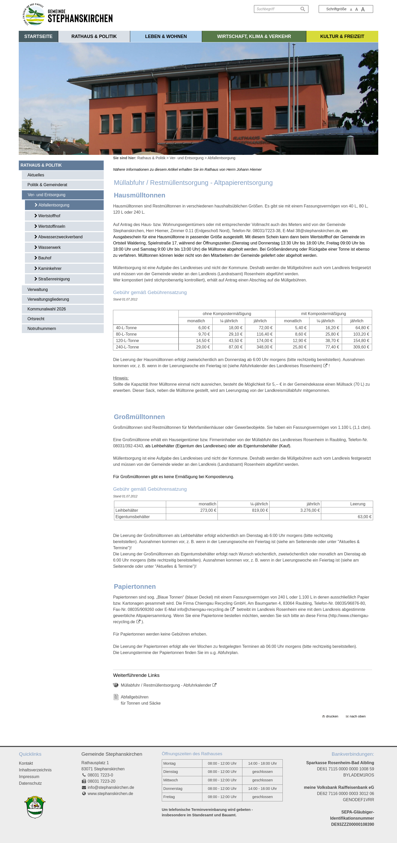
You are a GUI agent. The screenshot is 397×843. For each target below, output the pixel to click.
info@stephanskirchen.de (111, 787)
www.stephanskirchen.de (110, 793)
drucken (332, 716)
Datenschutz (30, 783)
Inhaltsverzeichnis (35, 770)
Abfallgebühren (134, 697)
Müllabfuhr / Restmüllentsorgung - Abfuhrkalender (166, 685)
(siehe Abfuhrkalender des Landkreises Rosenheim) (275, 366)
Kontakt (26, 763)
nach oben (358, 716)
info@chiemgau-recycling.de (203, 609)
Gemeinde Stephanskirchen (111, 754)
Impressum (29, 776)
